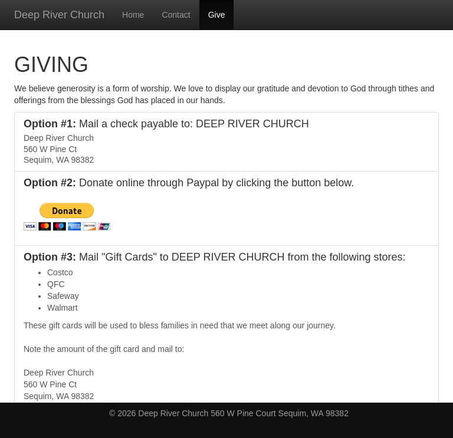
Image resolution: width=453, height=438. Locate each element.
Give (216, 14)
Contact (176, 14)
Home (133, 14)
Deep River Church (59, 15)
